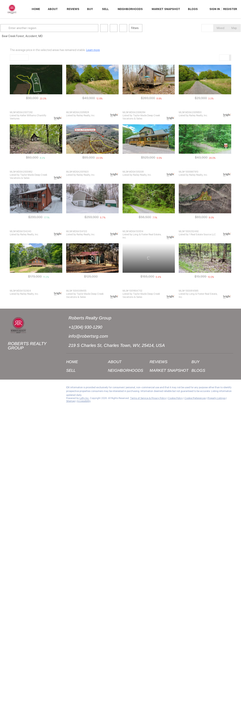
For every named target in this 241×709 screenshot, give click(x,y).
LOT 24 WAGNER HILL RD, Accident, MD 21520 (205, 107)
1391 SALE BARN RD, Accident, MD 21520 (146, 286)
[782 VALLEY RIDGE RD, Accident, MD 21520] (92, 258)
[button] (14, 28)
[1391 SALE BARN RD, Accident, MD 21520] (149, 258)
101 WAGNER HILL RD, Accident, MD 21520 (147, 107)
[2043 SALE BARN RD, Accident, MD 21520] (149, 139)
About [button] (53, 9)
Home (36, 9)
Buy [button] (90, 9)
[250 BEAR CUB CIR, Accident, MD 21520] (92, 198)
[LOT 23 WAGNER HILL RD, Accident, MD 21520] (92, 79)
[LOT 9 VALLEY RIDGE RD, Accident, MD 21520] (36, 79)
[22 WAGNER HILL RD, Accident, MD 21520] (205, 258)
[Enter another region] (60, 28)
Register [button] (230, 9)
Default (17, 57)
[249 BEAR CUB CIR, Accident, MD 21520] (36, 258)
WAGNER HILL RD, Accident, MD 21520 (144, 226)
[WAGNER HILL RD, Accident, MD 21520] (149, 198)
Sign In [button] (214, 9)
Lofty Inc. (84, 398)
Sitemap (70, 401)
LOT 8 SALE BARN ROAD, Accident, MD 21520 (204, 226)
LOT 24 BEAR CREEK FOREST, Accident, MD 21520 (207, 167)
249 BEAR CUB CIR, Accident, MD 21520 (33, 286)
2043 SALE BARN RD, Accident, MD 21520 (146, 167)
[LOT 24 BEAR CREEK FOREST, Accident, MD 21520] (205, 139)
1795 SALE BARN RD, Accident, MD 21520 (33, 167)
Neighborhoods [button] (130, 9)
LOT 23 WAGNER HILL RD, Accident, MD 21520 (92, 107)
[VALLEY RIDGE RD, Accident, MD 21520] (92, 139)
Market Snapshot (166, 9)
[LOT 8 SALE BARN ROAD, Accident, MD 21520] (205, 198)
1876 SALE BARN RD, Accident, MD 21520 (33, 226)
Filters (144, 28)
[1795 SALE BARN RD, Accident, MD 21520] (36, 139)
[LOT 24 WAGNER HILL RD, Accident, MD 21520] (205, 79)
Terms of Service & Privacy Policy (148, 398)
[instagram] (19, 388)
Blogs (193, 9)
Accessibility (84, 401)
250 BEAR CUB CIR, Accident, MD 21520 (89, 226)
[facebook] (11, 388)
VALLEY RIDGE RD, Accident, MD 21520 (88, 167)
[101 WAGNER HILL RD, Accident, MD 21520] (149, 79)
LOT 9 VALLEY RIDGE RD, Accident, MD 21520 (35, 107)
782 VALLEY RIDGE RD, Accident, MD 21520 (90, 286)
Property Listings (217, 398)
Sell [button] (105, 9)
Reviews (73, 9)
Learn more (93, 50)
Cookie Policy (175, 398)
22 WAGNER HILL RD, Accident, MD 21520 (202, 286)
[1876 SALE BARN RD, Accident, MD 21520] (36, 198)
